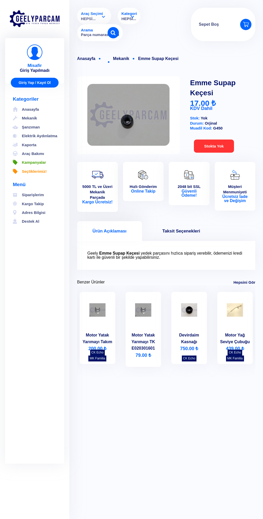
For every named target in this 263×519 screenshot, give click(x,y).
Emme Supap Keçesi (158, 59)
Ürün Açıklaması (109, 231)
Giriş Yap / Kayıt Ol (34, 83)
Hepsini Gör (244, 282)
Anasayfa (86, 59)
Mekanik (121, 59)
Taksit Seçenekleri (181, 231)
